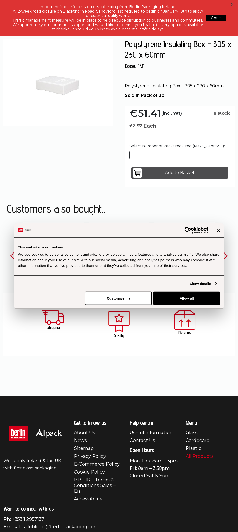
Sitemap (84, 448)
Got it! (216, 18)
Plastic (193, 448)
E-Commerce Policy (97, 464)
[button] (13, 256)
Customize (118, 298)
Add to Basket (164, 173)
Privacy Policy (90, 456)
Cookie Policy (89, 472)
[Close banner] (218, 230)
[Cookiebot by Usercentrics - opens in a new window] (188, 230)
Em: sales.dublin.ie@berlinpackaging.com (51, 526)
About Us (84, 432)
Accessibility (88, 499)
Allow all (187, 298)
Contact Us (142, 440)
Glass (192, 432)
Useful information (151, 432)
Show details (200, 283)
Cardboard (198, 440)
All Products (200, 456)
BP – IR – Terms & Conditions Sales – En (95, 485)
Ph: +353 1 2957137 (23, 519)
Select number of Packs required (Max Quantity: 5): (177, 146)
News (80, 440)
